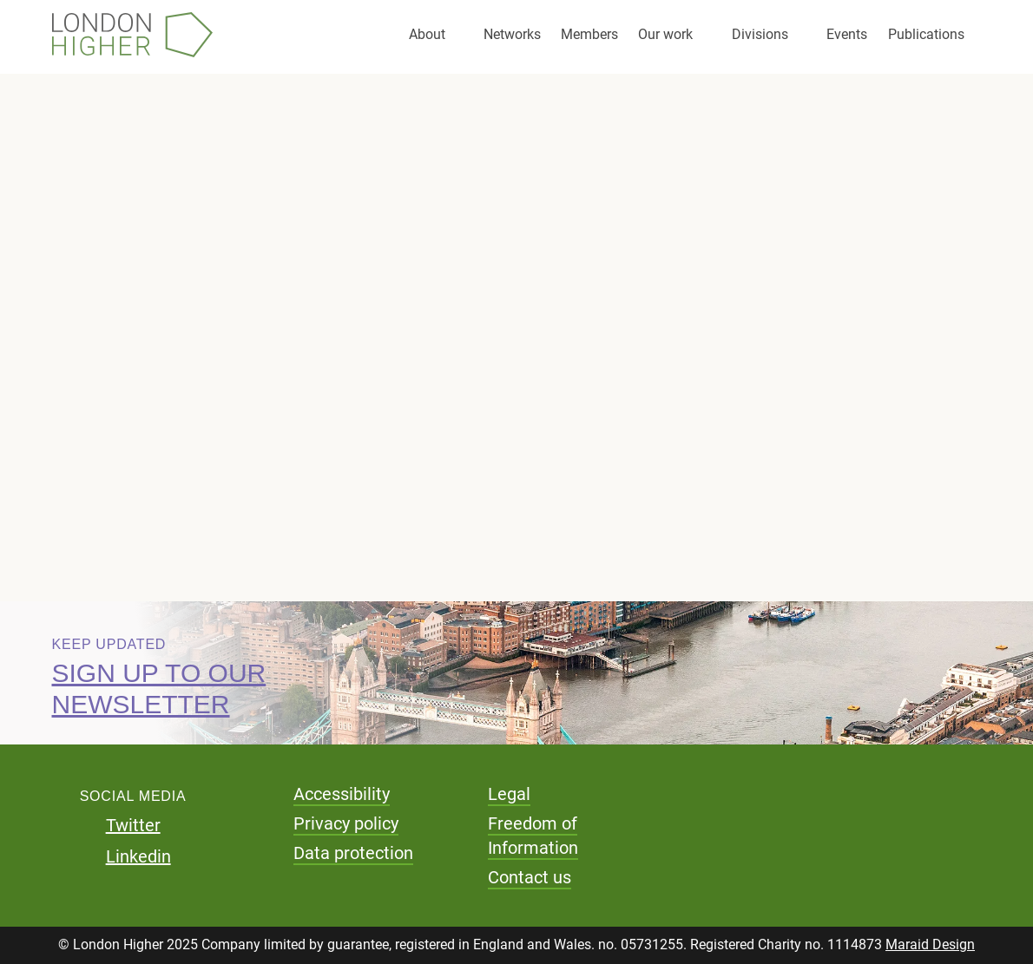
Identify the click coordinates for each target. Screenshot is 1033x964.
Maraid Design (930, 944)
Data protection (353, 853)
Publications (926, 34)
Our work (665, 34)
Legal (509, 794)
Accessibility (341, 794)
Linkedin (138, 856)
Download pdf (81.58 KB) (234, 468)
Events (846, 34)
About (427, 34)
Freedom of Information (533, 835)
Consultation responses (188, 344)
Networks (512, 34)
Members (589, 34)
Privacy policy (345, 823)
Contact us (529, 877)
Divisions (760, 34)
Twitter (133, 825)
